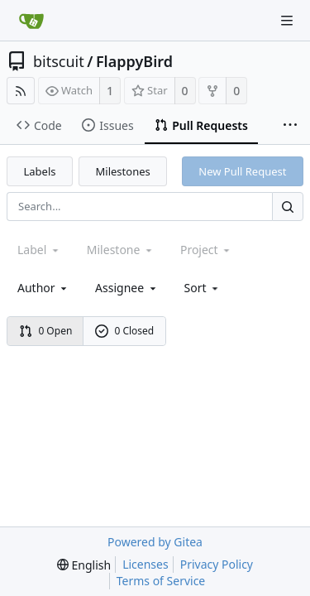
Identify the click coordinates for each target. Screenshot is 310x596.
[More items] (290, 126)
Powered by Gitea (155, 542)
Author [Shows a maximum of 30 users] (43, 288)
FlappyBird (134, 61)
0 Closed (125, 331)
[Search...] (287, 206)
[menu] (203, 288)
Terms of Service (161, 581)
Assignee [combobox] (127, 288)
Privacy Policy (216, 564)
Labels (40, 171)
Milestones (123, 171)
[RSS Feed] (21, 90)
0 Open (46, 331)
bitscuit (58, 61)
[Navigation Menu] (287, 21)
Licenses (145, 564)
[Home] (31, 21)
